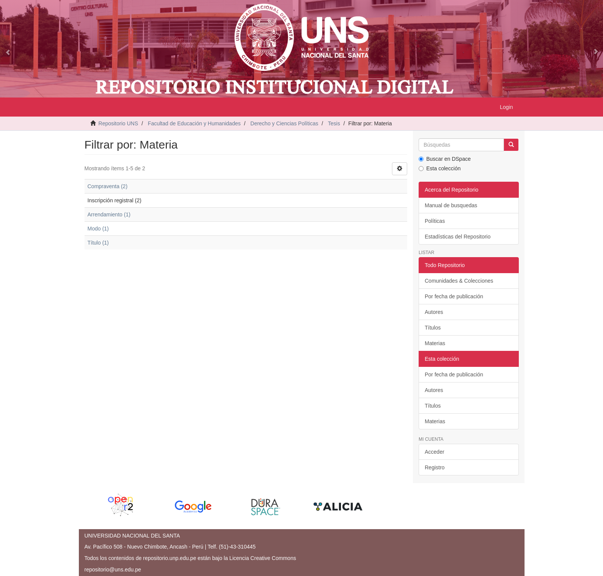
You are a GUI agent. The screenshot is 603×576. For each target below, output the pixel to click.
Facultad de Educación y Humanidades (194, 123)
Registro (435, 467)
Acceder (434, 452)
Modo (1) (98, 229)
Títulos (433, 328)
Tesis (334, 123)
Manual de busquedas (451, 205)
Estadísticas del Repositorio (458, 237)
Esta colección (440, 168)
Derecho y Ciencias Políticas (284, 123)
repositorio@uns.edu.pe (113, 569)
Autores (434, 312)
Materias (435, 343)
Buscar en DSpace (445, 159)
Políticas (435, 221)
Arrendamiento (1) (109, 214)
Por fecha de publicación (454, 296)
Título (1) (98, 243)
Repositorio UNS (118, 123)
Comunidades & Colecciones (459, 281)
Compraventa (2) (108, 186)
